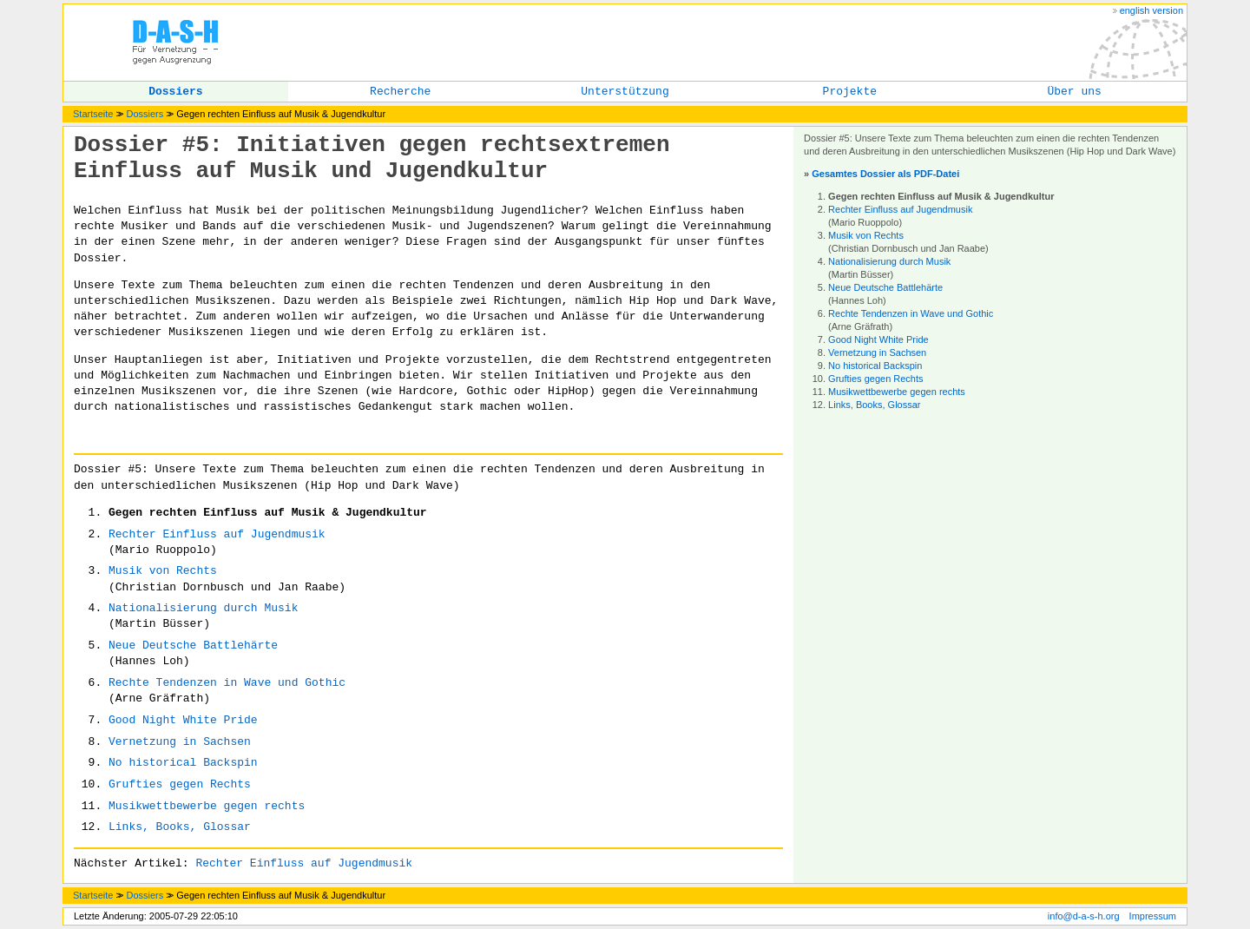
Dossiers (175, 91)
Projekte (850, 91)
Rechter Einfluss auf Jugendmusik (217, 534)
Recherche (400, 91)
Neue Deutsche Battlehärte (193, 645)
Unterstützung (624, 91)
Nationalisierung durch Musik (203, 608)
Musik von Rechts (163, 570)
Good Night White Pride (183, 720)
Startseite (93, 114)
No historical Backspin (183, 762)
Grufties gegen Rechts (180, 784)
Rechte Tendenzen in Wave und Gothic (227, 682)
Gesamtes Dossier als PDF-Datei (885, 173)
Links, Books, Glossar (180, 826)
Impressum (1152, 916)
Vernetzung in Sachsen (180, 741)
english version (1151, 10)
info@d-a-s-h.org (1084, 916)
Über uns (1074, 91)
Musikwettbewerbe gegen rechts (207, 806)
